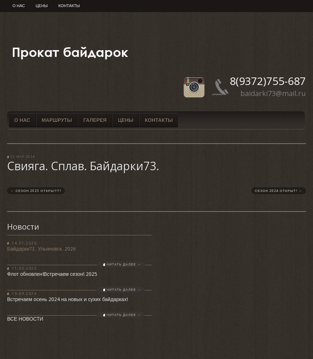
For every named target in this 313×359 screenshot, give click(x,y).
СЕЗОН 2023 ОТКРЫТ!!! (36, 191)
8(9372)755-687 (268, 81)
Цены (42, 6)
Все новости (25, 319)
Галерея (94, 120)
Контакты (69, 6)
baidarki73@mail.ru (273, 93)
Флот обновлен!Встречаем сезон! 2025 (52, 274)
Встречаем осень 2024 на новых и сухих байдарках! (67, 299)
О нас (18, 6)
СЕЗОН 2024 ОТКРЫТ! (278, 191)
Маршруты (57, 120)
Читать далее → (124, 264)
